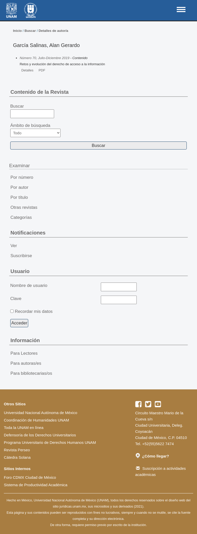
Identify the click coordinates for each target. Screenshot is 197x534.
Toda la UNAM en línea (23, 427)
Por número (22, 177)
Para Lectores (24, 353)
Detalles (27, 70)
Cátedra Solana (17, 457)
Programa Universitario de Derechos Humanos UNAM (50, 442)
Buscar (30, 31)
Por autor (19, 187)
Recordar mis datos (34, 311)
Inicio (17, 31)
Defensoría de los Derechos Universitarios (40, 435)
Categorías (21, 217)
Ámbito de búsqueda (35, 130)
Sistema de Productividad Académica (35, 485)
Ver (14, 245)
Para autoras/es (26, 363)
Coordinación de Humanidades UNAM (36, 420)
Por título (19, 197)
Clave (15, 298)
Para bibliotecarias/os (31, 373)
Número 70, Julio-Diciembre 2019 (45, 58)
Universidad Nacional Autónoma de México (40, 412)
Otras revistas (24, 207)
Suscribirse (21, 255)
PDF (41, 70)
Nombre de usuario (28, 285)
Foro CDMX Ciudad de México (30, 477)
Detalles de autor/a (53, 31)
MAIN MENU (181, 9)
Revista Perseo (17, 450)
